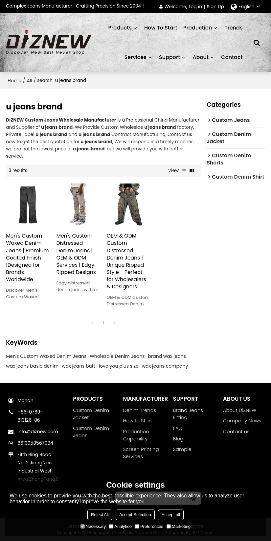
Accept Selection (135, 514)
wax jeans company (165, 366)
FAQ (178, 428)
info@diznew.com (37, 431)
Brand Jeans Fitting (188, 414)
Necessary (93, 526)
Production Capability (136, 435)
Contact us (236, 431)
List (184, 170)
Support (169, 57)
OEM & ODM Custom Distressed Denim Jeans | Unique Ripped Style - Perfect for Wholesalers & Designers (126, 261)
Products (119, 27)
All (29, 80)
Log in (195, 6)
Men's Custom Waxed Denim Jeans (46, 356)
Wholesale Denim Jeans (117, 356)
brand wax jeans (167, 356)
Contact (231, 57)
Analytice (120, 526)
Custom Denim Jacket (91, 414)
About (200, 57)
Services (135, 57)
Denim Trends (139, 410)
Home (14, 80)
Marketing (179, 526)
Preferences (149, 526)
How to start (160, 27)
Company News (242, 420)
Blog (178, 438)
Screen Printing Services (141, 453)
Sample (182, 449)
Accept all (171, 514)
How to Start (137, 420)
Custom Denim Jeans (91, 432)
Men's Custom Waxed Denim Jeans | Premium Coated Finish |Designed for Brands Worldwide (27, 257)
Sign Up (215, 6)
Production (197, 27)
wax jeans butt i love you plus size (100, 366)
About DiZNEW (239, 410)
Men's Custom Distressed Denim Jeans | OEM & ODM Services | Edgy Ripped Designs (76, 253)
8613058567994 (35, 443)
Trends (234, 27)
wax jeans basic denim (32, 366)
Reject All (100, 514)
